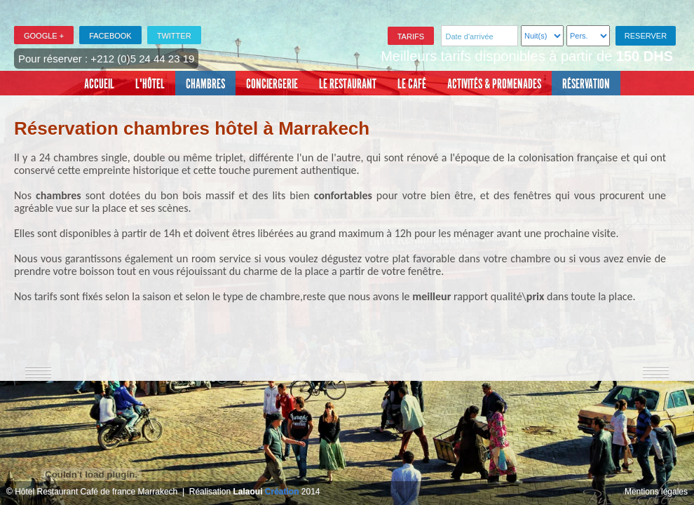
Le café (411, 83)
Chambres (205, 83)
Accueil (99, 83)
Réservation (586, 83)
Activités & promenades (494, 83)
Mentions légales (656, 492)
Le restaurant (347, 83)
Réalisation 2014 (254, 492)
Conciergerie (272, 83)
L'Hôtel (150, 83)
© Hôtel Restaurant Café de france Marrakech (91, 492)
